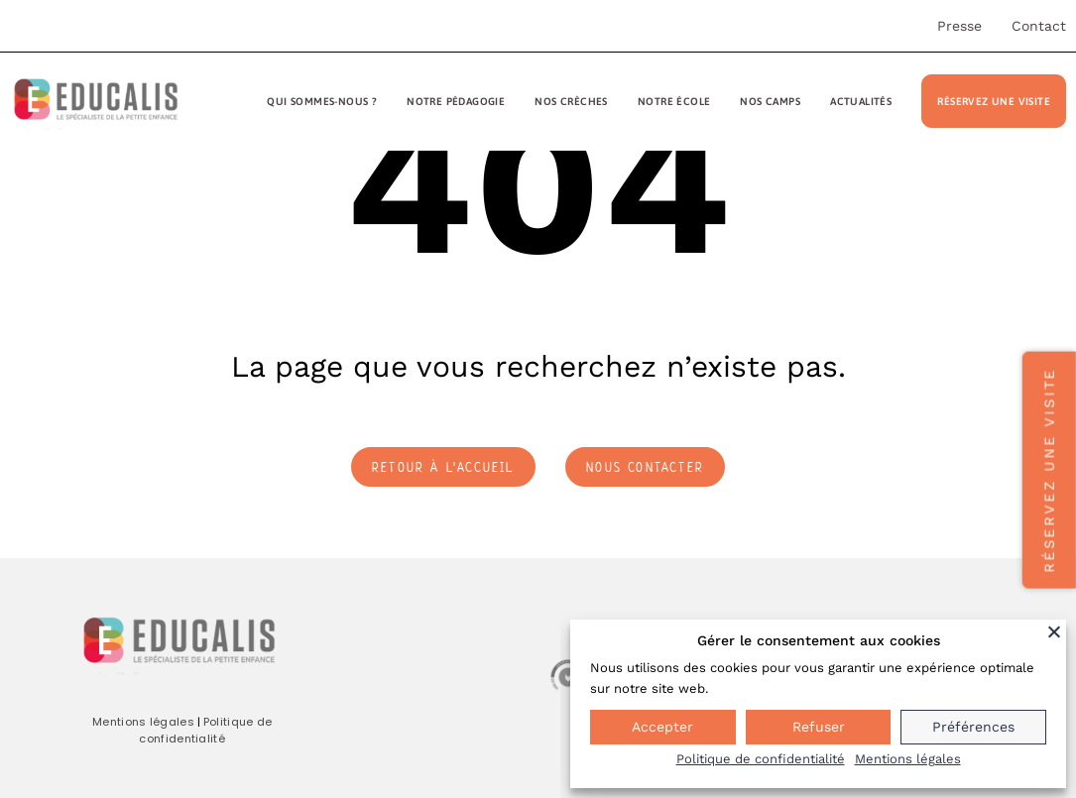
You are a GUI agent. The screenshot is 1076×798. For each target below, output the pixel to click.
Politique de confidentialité (205, 730)
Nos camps (770, 101)
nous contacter (645, 467)
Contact (1039, 26)
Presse (959, 26)
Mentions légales (143, 722)
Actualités (861, 101)
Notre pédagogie (456, 101)
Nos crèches (571, 101)
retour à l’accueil (443, 467)
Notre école (674, 101)
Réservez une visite (993, 101)
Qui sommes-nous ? (322, 101)
